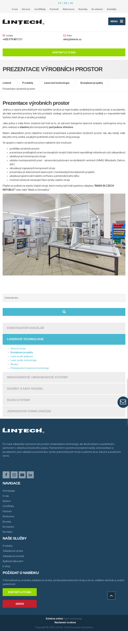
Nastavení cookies (65, 622)
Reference (68, 9)
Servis (20, 603)
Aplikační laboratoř (13, 561)
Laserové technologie (56, 82)
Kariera (26, 9)
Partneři (54, 9)
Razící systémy (18, 400)
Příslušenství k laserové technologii (29, 368)
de (71, 3)
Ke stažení (97, 9)
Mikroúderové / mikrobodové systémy (37, 377)
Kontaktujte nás (64, 52)
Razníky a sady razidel (25, 388)
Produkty (27, 82)
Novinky (83, 9)
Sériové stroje (18, 348)
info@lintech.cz (72, 39)
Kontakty (111, 9)
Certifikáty (40, 9)
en (65, 3)
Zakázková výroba (13, 551)
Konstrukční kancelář (25, 328)
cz (59, 3)
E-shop (6, 566)
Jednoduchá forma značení (29, 411)
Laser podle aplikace (21, 356)
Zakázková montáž (13, 556)
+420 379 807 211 (12, 39)
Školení (14, 364)
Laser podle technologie (23, 360)
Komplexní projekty (91, 82)
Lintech (7, 82)
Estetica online (54, 618)
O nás (15, 9)
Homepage (9, 490)
